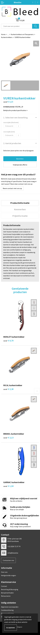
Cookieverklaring (7, 610)
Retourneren (5, 596)
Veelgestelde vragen (8, 575)
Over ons (4, 572)
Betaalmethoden (7, 593)
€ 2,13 (8, 437)
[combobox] (16, 26)
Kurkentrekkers (6, 37)
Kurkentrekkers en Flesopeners (22, 34)
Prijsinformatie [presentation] (20, 215)
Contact (4, 586)
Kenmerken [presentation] (20, 209)
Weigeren (19, 627)
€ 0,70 (8, 340)
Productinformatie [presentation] (19, 202)
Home (3, 34)
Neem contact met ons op (12, 188)
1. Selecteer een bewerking (15, 117)
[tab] (20, 203)
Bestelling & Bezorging (9, 589)
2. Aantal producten (12, 143)
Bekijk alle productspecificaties (15, 110)
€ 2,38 (8, 389)
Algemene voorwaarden (9, 607)
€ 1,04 (8, 486)
